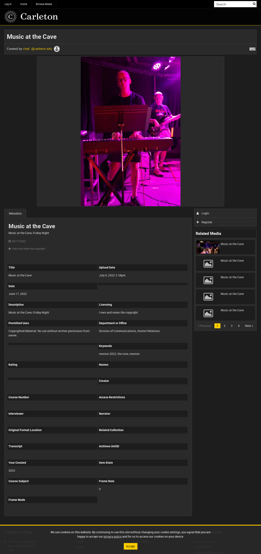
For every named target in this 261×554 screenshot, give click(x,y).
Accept (130, 546)
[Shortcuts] (252, 48)
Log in (8, 4)
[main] (130, 275)
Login (203, 213)
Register (205, 222)
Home (23, 4)
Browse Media (44, 4)
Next (249, 326)
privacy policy (113, 536)
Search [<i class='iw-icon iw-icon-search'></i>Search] (254, 3)
